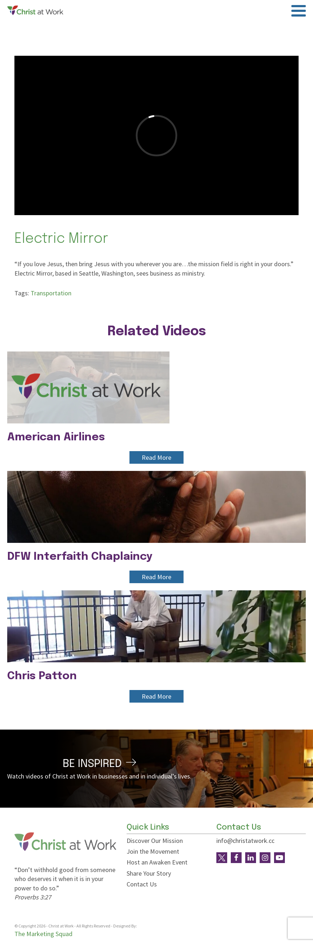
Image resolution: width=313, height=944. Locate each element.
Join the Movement (153, 851)
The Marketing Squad (43, 934)
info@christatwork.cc (245, 840)
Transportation (51, 293)
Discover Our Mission (155, 840)
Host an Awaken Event (157, 862)
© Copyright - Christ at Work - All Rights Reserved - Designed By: (76, 926)
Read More (156, 457)
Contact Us (142, 884)
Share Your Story (149, 873)
